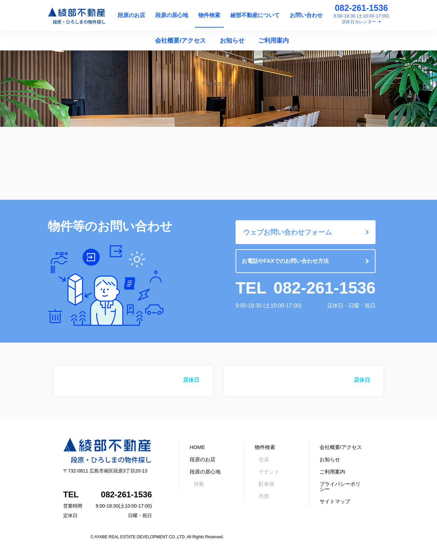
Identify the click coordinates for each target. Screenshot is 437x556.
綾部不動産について (255, 15)
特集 (199, 484)
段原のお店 (131, 15)
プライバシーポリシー (340, 486)
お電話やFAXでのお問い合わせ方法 (285, 261)
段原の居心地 (171, 15)
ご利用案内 (273, 40)
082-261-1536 (361, 8)
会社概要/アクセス (180, 40)
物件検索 (209, 15)
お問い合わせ (306, 15)
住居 (264, 459)
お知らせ (232, 40)
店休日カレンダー (359, 22)
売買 (264, 496)
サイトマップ (335, 501)
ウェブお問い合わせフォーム (287, 232)
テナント (269, 472)
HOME (197, 447)
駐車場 (266, 484)
